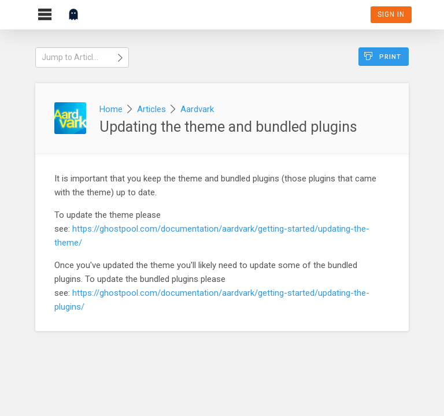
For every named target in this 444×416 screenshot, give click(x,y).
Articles (151, 109)
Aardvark (197, 109)
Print (382, 56)
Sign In (391, 14)
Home (111, 109)
